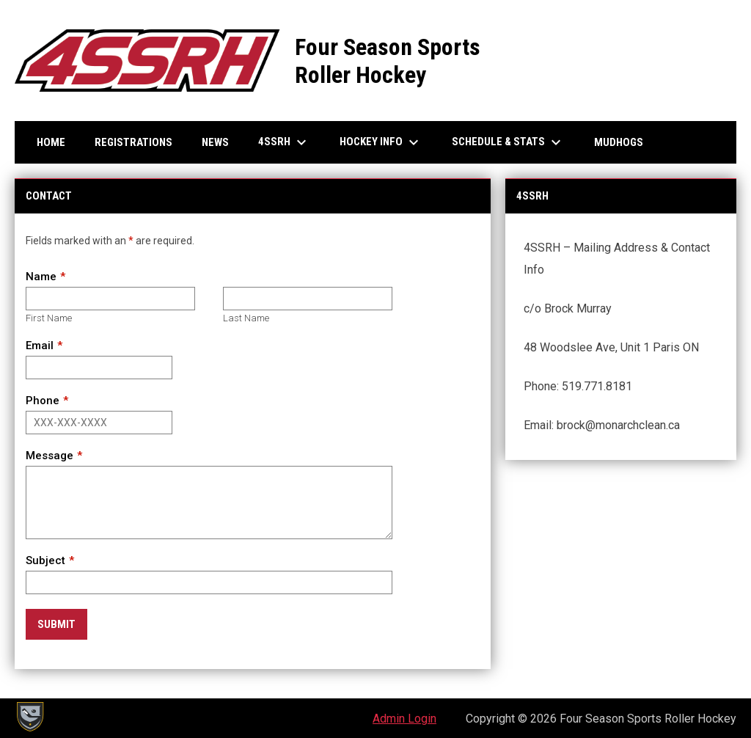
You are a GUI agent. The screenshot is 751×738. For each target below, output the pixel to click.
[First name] (110, 298)
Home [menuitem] (51, 142)
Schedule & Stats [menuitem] (508, 142)
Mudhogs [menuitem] (618, 142)
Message (49, 455)
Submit (56, 624)
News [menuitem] (215, 142)
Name (41, 276)
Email (40, 345)
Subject (45, 560)
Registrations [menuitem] (133, 142)
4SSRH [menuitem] (284, 142)
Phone (42, 400)
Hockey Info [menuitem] (381, 142)
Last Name (246, 318)
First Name (49, 318)
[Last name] (307, 298)
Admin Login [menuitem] (404, 719)
